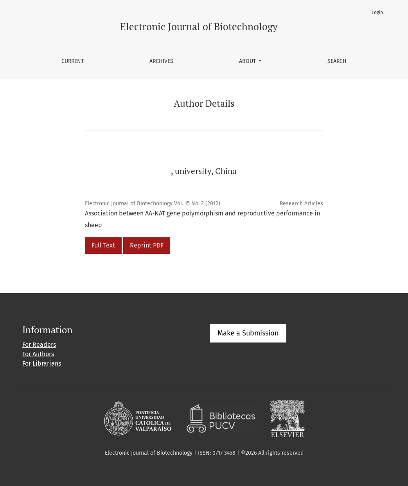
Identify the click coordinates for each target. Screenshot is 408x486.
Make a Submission (248, 333)
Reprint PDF (147, 245)
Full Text (103, 245)
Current (72, 61)
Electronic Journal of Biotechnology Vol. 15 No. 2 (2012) (152, 203)
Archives (161, 61)
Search (337, 61)
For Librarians (41, 363)
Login (377, 12)
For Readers (39, 344)
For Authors (38, 354)
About (248, 61)
